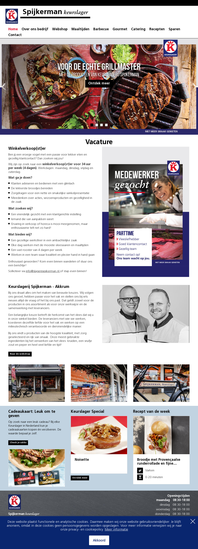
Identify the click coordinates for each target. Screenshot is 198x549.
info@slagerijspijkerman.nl (43, 271)
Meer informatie (116, 529)
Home (13, 29)
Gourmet (120, 29)
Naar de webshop (20, 354)
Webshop (60, 29)
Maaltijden (80, 29)
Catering (138, 29)
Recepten (157, 29)
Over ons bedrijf (35, 29)
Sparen (174, 29)
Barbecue (101, 29)
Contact (15, 35)
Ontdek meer (99, 83)
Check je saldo (18, 442)
